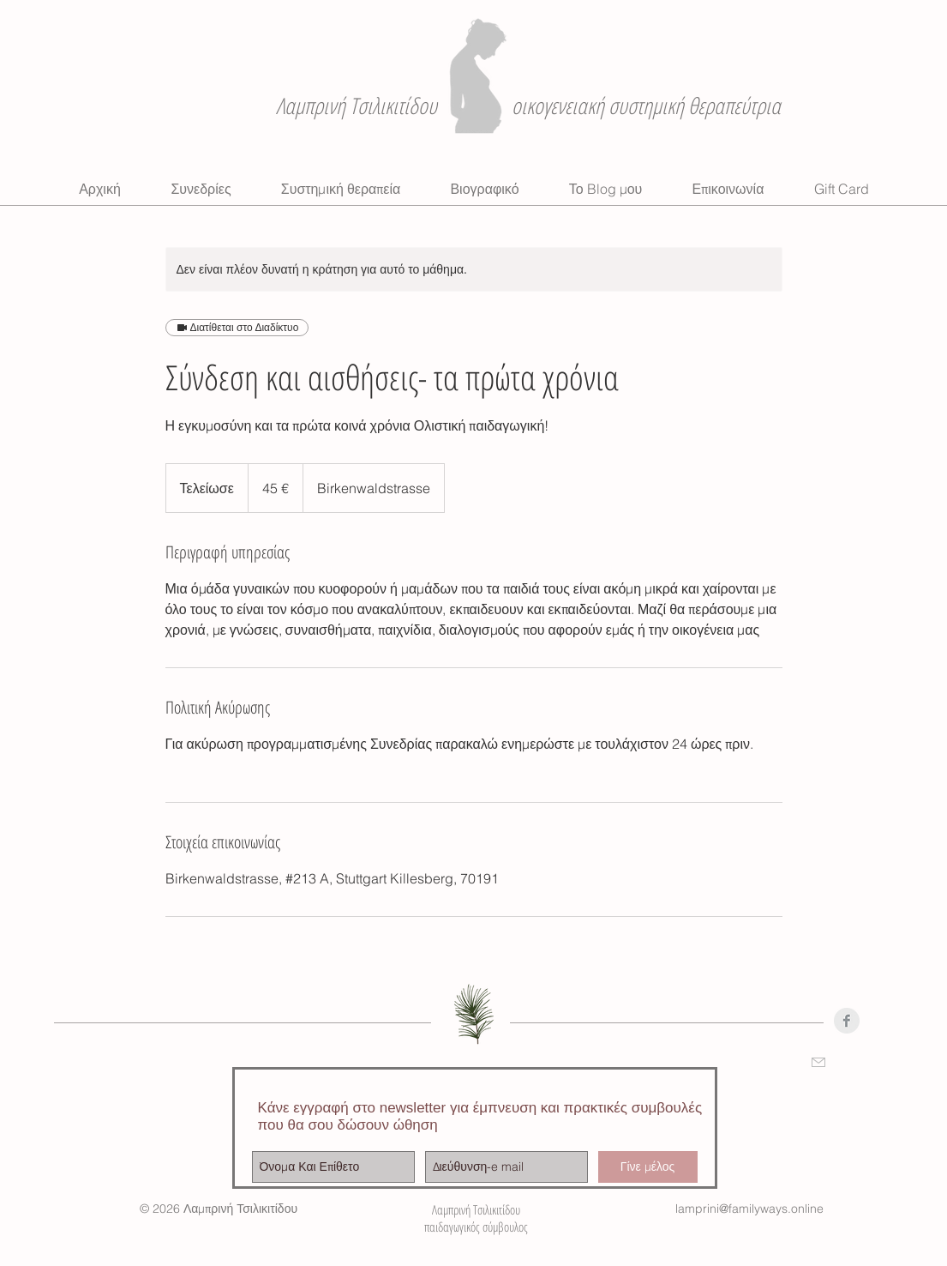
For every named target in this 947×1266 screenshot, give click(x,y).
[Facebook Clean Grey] (847, 1021)
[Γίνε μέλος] (648, 1167)
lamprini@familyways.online (749, 1208)
